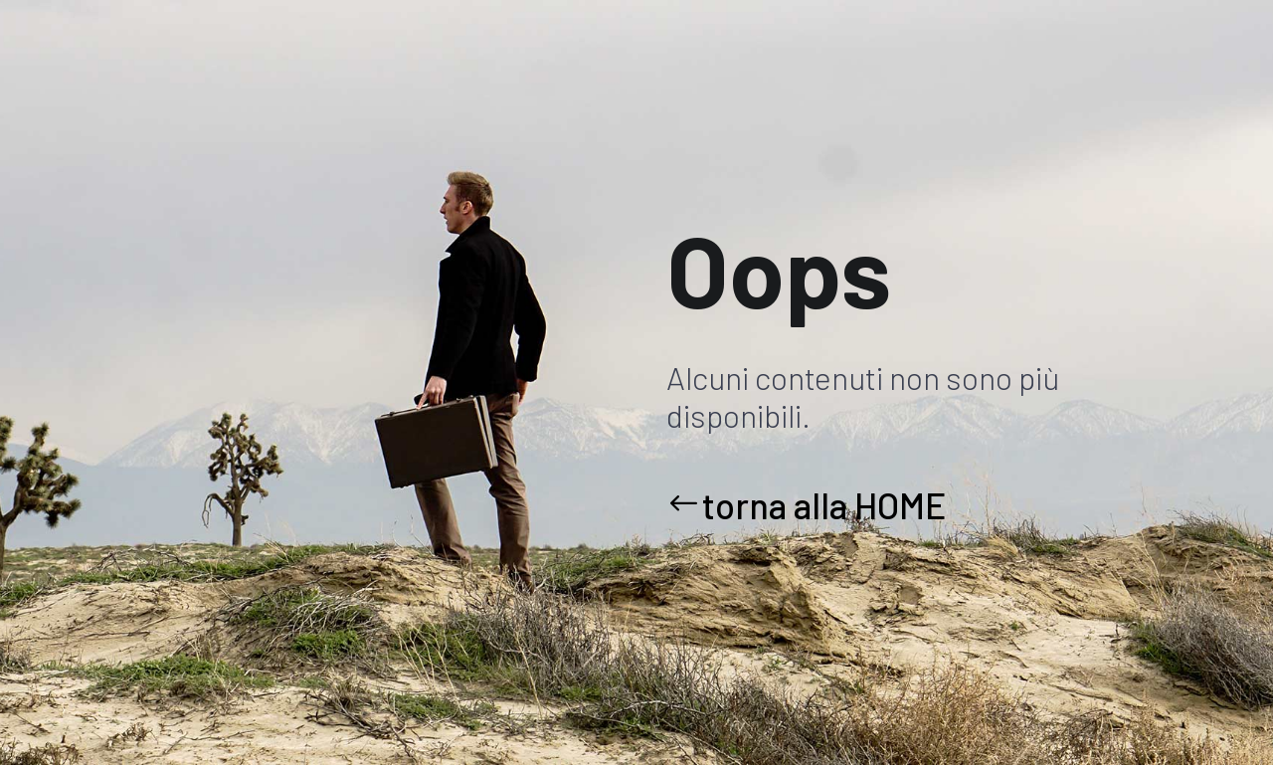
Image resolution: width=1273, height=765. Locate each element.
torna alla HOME (824, 504)
